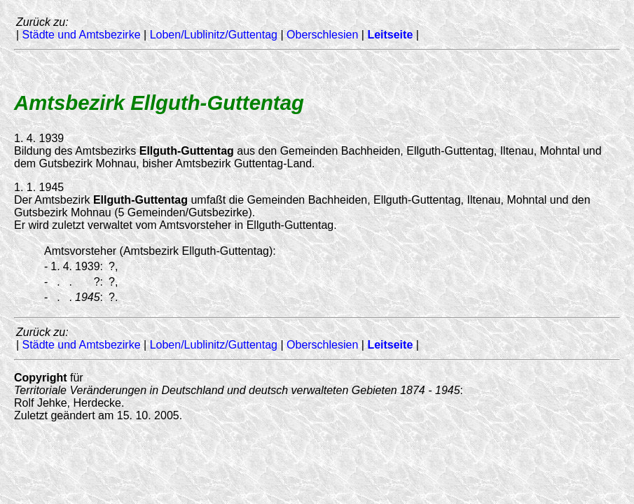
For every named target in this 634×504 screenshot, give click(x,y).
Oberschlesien (322, 35)
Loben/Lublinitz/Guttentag (213, 35)
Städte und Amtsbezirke (81, 35)
